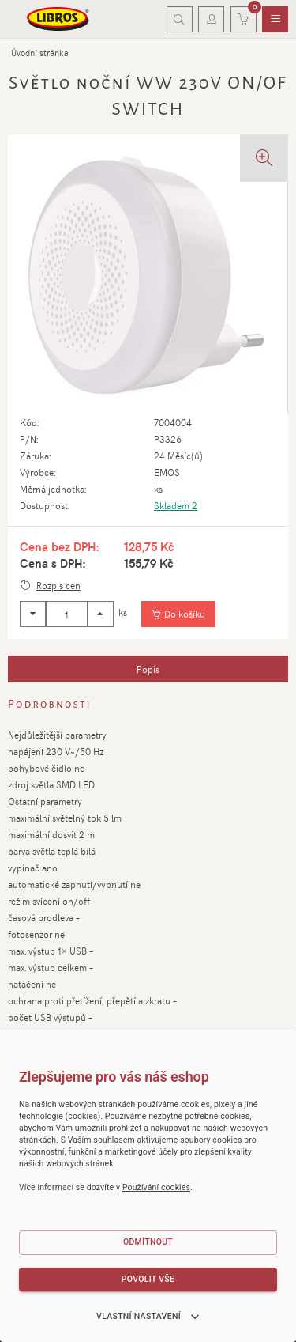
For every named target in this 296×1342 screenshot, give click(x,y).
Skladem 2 (175, 505)
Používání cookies (156, 1187)
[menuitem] (275, 19)
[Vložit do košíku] (178, 614)
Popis (148, 669)
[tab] (148, 669)
